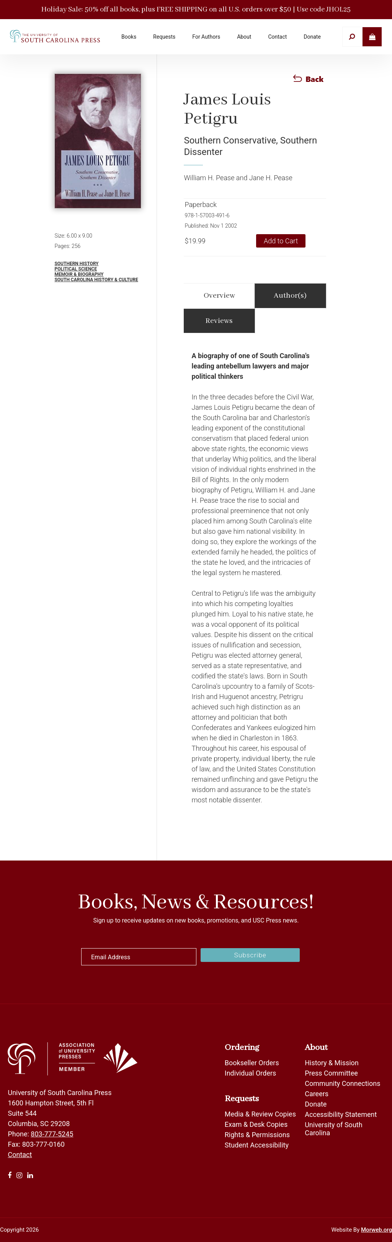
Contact (20, 1155)
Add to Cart (281, 241)
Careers (316, 1094)
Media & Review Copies (260, 1114)
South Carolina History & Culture (96, 279)
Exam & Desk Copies (256, 1124)
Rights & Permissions (257, 1135)
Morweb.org (376, 1229)
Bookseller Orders (252, 1063)
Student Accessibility (258, 1145)
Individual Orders (250, 1073)
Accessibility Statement (341, 1114)
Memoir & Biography (78, 274)
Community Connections (342, 1083)
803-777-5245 (52, 1134)
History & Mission (332, 1063)
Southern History (76, 263)
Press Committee (331, 1073)
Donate (316, 1104)
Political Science (75, 269)
